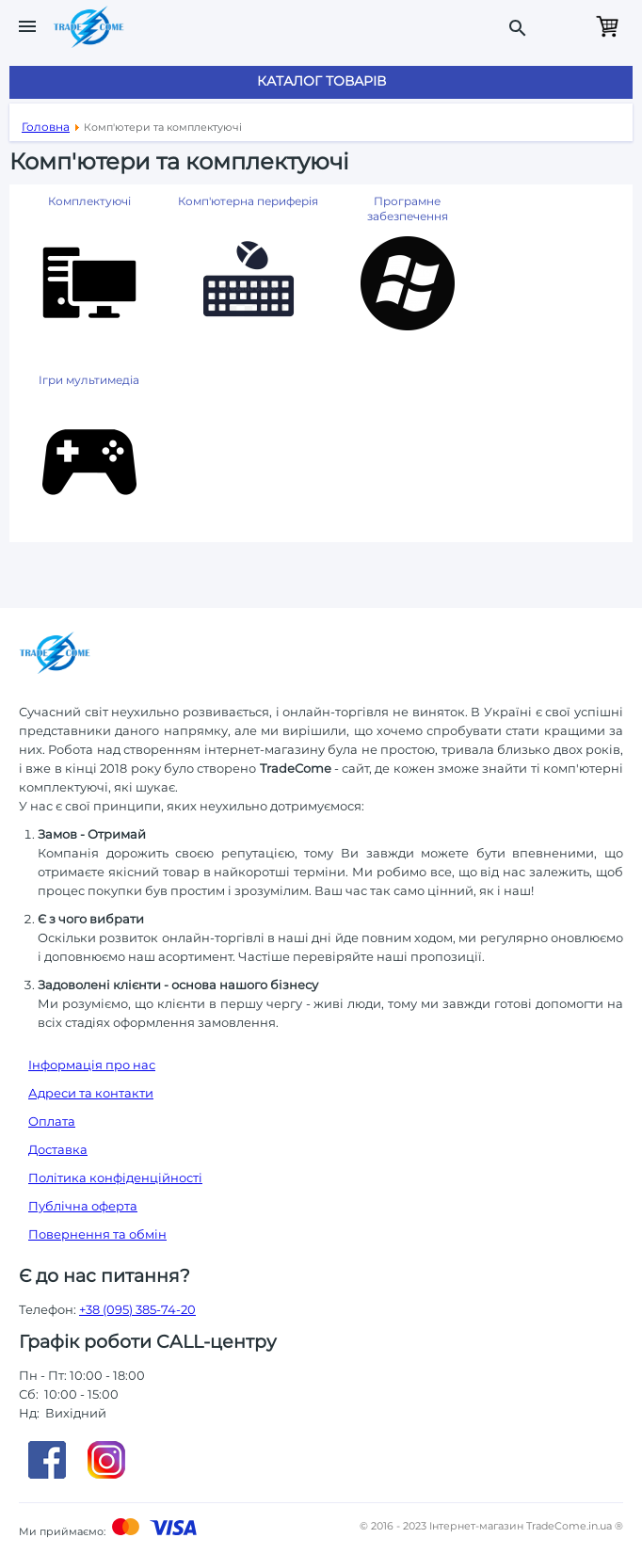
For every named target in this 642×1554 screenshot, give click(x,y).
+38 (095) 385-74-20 (137, 1309)
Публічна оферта (82, 1205)
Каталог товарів (321, 80)
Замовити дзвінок (565, 26)
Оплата (51, 1121)
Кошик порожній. (607, 26)
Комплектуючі (89, 201)
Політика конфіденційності (115, 1177)
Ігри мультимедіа (89, 380)
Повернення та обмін (97, 1234)
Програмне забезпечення (407, 208)
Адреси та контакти (90, 1092)
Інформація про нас (91, 1064)
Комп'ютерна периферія (248, 201)
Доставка (58, 1149)
